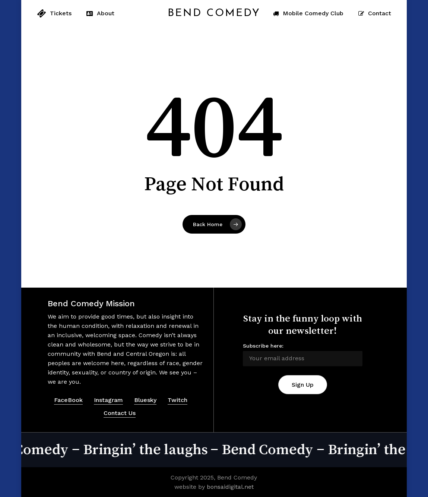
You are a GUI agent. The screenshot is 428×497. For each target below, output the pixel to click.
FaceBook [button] (68, 399)
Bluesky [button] (145, 399)
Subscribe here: (263, 346)
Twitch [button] (177, 399)
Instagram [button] (108, 399)
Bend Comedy (214, 13)
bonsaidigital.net (230, 486)
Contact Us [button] (120, 413)
